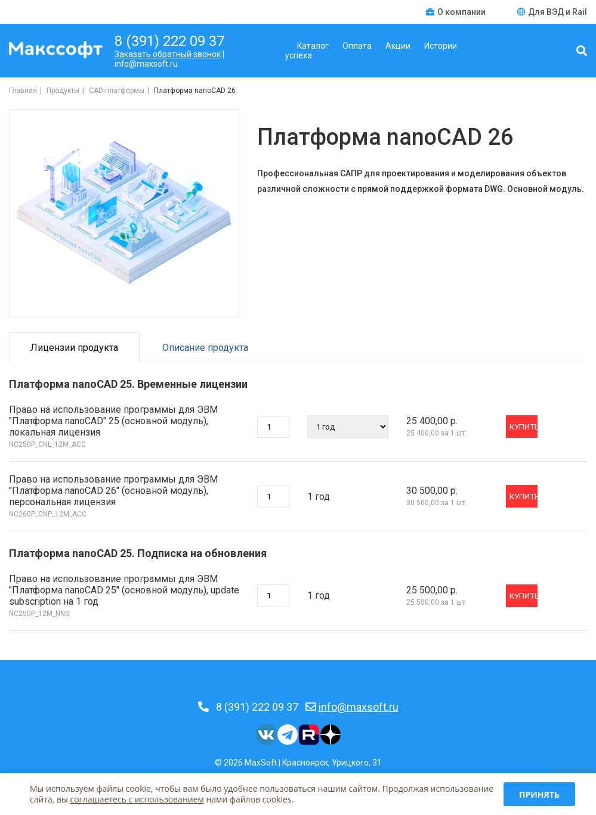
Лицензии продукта (74, 347)
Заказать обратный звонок (168, 54)
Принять (539, 794)
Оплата (357, 46)
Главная (23, 90)
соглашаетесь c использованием (136, 799)
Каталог (313, 46)
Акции (397, 46)
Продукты (63, 90)
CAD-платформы (116, 90)
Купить (523, 426)
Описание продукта (205, 347)
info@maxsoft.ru (359, 707)
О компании (456, 12)
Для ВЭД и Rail (552, 12)
